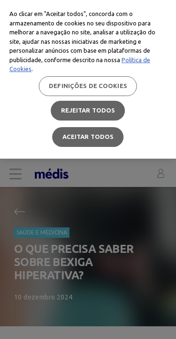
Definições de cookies (88, 85)
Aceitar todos (88, 136)
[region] (88, 79)
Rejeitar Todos (88, 110)
